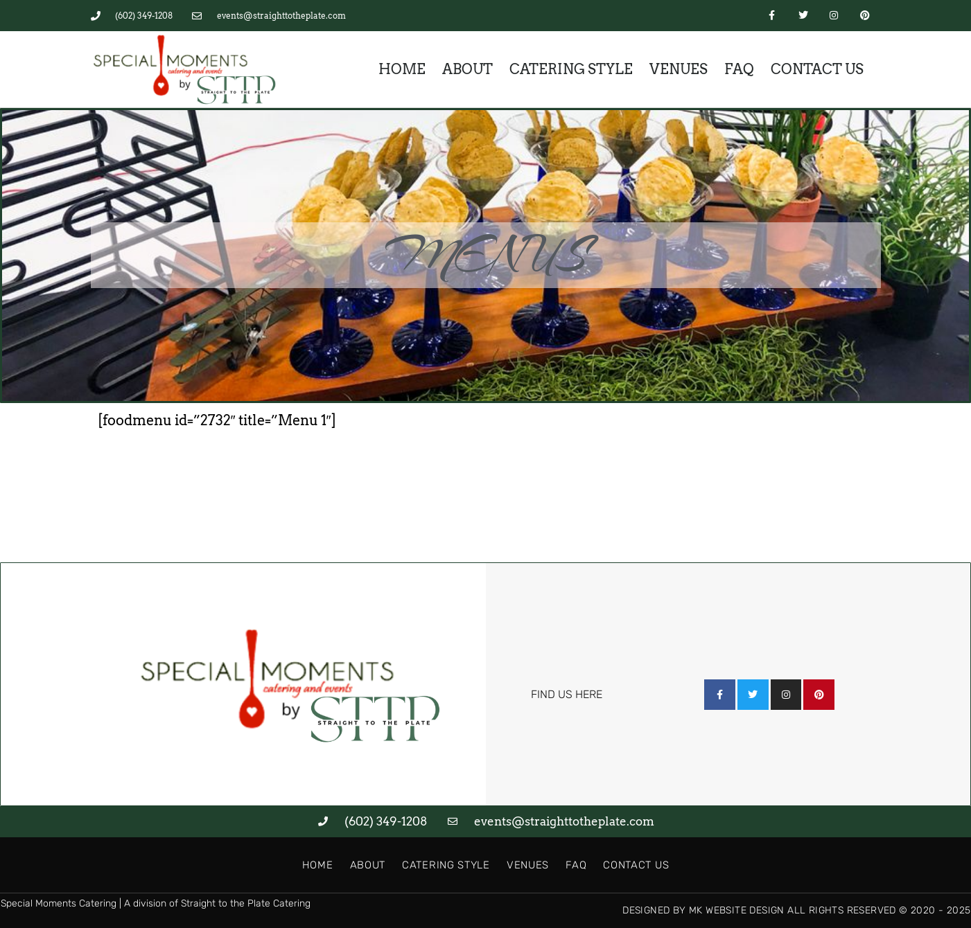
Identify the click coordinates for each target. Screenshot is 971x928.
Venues (678, 69)
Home (402, 69)
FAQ (739, 69)
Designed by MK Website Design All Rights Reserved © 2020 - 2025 (796, 910)
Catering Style (571, 69)
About (467, 69)
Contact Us (817, 69)
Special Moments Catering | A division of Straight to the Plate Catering (155, 903)
